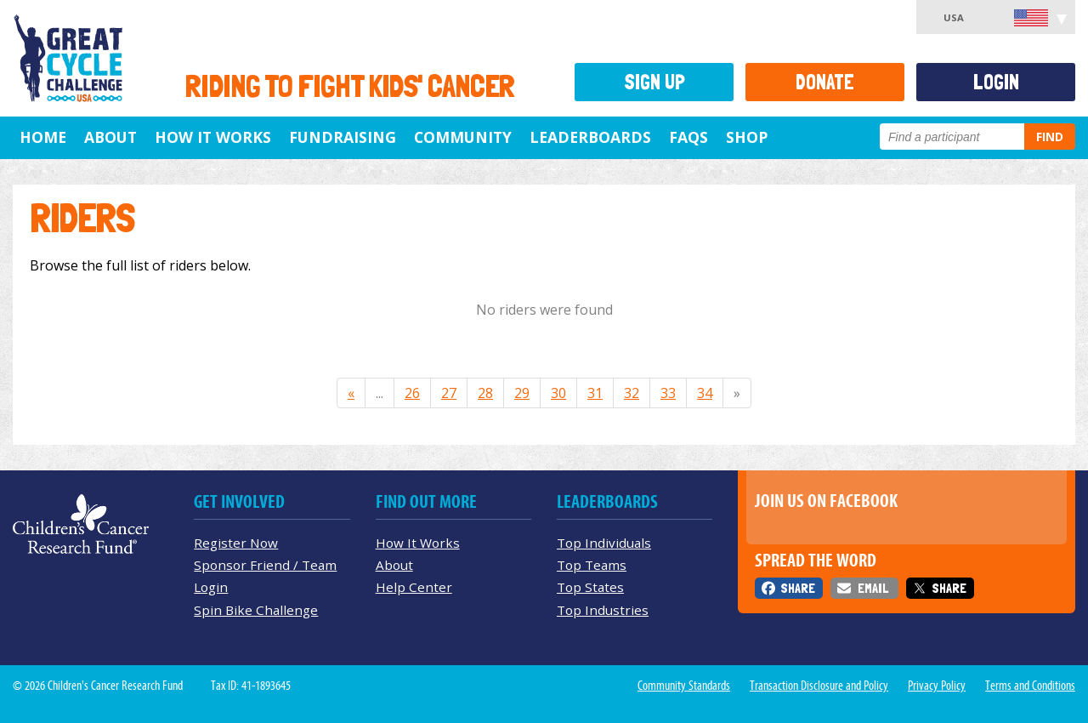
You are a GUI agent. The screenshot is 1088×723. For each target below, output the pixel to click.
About (110, 137)
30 (558, 393)
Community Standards (684, 685)
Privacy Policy (937, 685)
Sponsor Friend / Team (265, 564)
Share (797, 588)
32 (631, 393)
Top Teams (591, 564)
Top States (590, 586)
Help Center (414, 586)
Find (1049, 136)
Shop (747, 137)
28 (485, 393)
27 (448, 393)
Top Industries (603, 609)
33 (668, 393)
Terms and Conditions (1030, 685)
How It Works (213, 137)
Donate (825, 82)
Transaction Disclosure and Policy (819, 685)
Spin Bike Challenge (256, 609)
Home (43, 137)
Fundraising (342, 137)
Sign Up (654, 82)
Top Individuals (604, 542)
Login (996, 82)
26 (412, 393)
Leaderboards (590, 137)
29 (522, 393)
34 (704, 393)
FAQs (688, 137)
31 (595, 393)
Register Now (236, 542)
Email (873, 588)
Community (463, 137)
